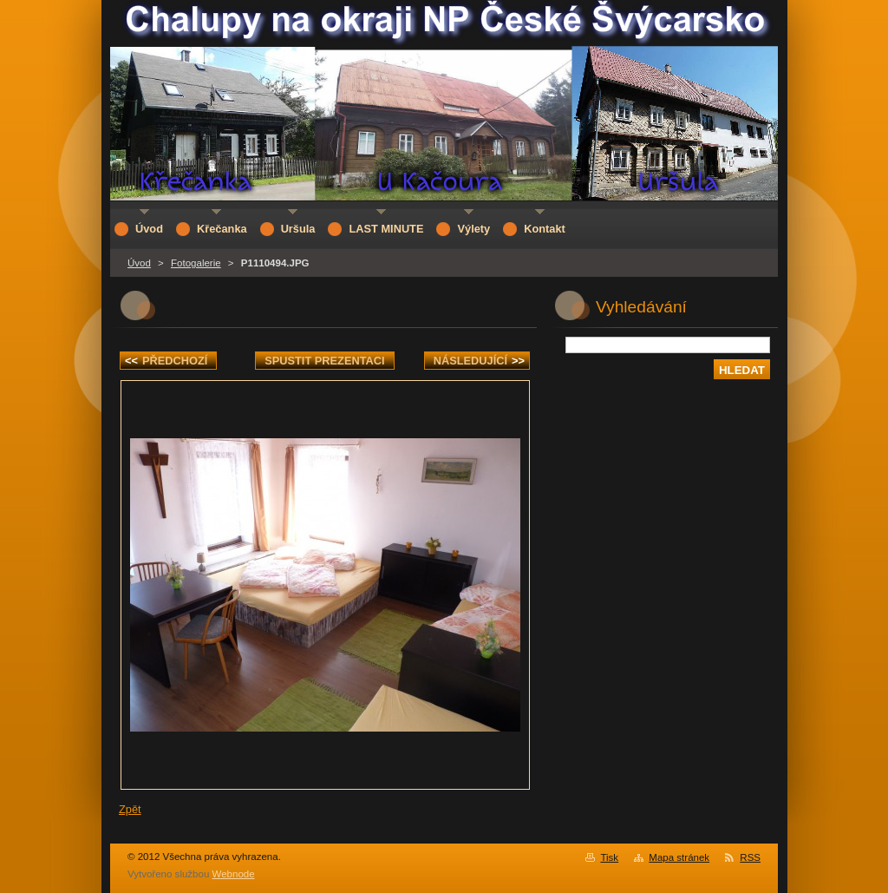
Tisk (609, 857)
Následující (479, 360)
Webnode (233, 874)
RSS (750, 857)
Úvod (139, 263)
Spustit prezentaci (324, 360)
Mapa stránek (679, 857)
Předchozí (166, 360)
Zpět (130, 809)
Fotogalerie (196, 263)
